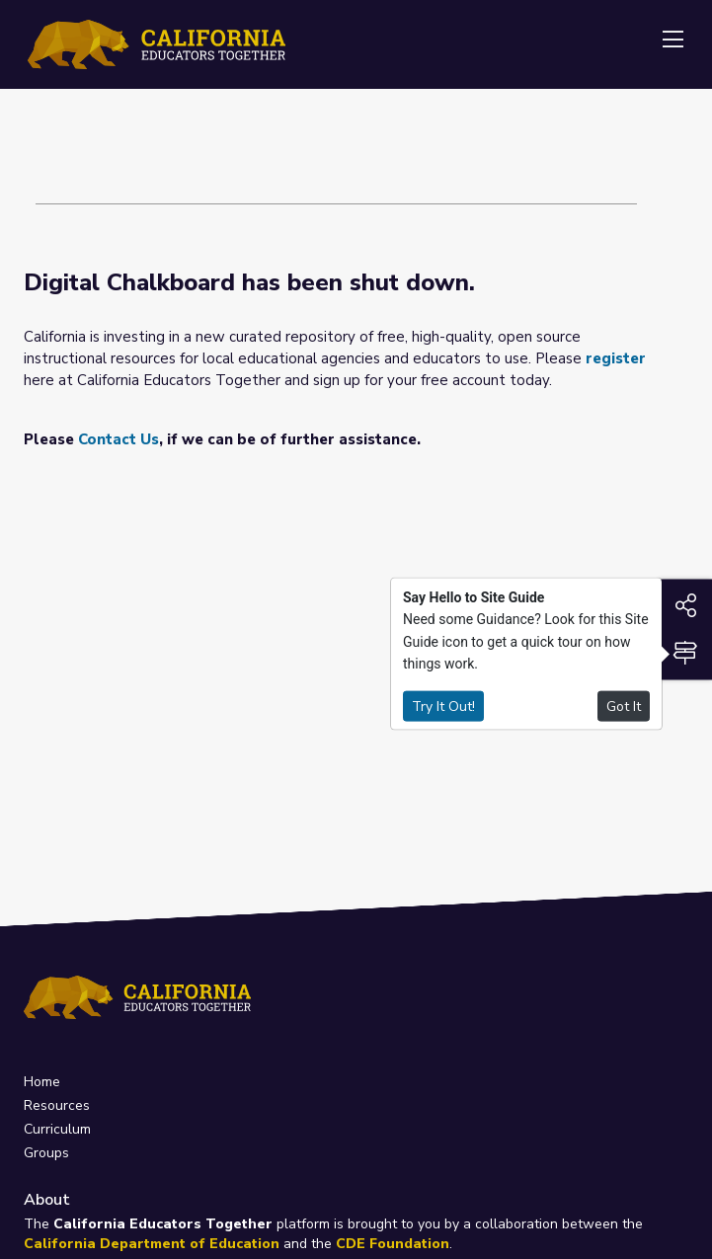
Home (42, 1081)
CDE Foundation (392, 1243)
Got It (623, 705)
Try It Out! (443, 705)
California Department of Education (151, 1243)
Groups (46, 1152)
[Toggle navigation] (672, 40)
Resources (57, 1105)
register (616, 358)
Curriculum (57, 1129)
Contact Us (118, 439)
